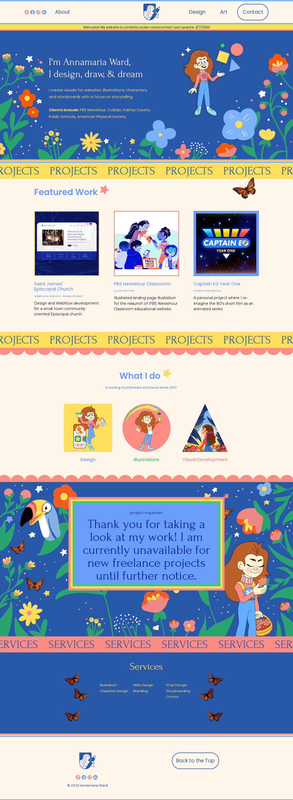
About (62, 12)
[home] (151, 12)
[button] (223, 12)
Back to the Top (195, 760)
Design (197, 12)
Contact (253, 12)
